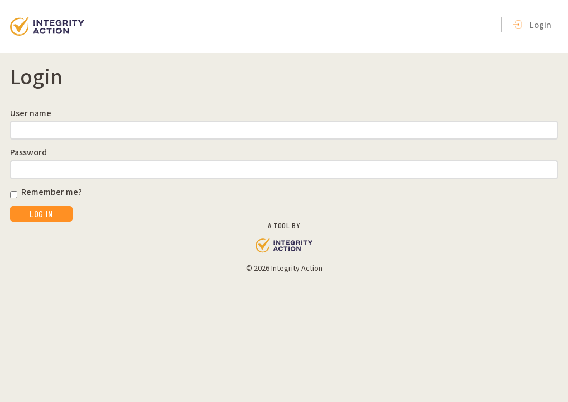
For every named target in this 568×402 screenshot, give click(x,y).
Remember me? (51, 192)
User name (30, 113)
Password (28, 153)
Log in (41, 213)
